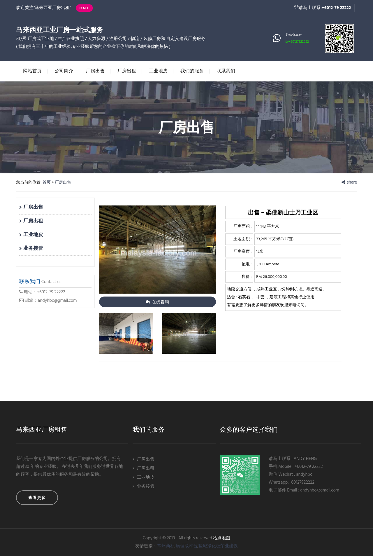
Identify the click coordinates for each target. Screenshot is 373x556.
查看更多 (37, 498)
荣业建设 (229, 546)
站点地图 (221, 538)
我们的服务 (192, 70)
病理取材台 (187, 546)
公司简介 (63, 70)
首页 (47, 182)
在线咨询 (157, 302)
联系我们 (226, 70)
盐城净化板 (209, 546)
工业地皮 (158, 70)
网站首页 (32, 70)
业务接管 (31, 248)
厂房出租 (126, 70)
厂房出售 (95, 70)
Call (84, 8)
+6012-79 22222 (336, 7)
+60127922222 (297, 42)
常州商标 (166, 546)
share (349, 182)
